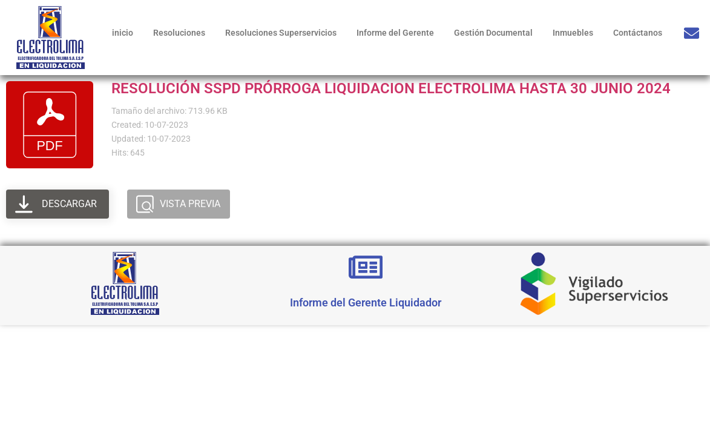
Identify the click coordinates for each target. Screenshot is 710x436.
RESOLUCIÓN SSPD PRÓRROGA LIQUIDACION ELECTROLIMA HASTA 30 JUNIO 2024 (391, 88)
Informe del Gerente (395, 33)
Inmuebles (573, 33)
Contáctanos (637, 33)
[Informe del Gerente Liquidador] (365, 267)
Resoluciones (179, 33)
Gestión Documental (493, 33)
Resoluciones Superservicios (281, 33)
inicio (122, 33)
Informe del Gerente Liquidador (365, 302)
